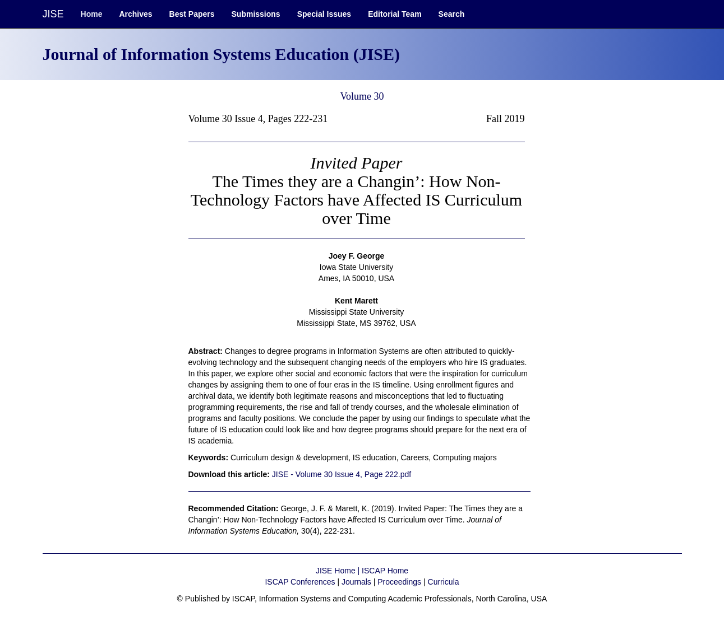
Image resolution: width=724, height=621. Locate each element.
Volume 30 (362, 96)
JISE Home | (339, 570)
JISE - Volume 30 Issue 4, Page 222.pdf (341, 474)
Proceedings (399, 581)
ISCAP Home (385, 570)
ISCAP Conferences (300, 581)
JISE (53, 14)
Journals (356, 581)
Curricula (443, 581)
